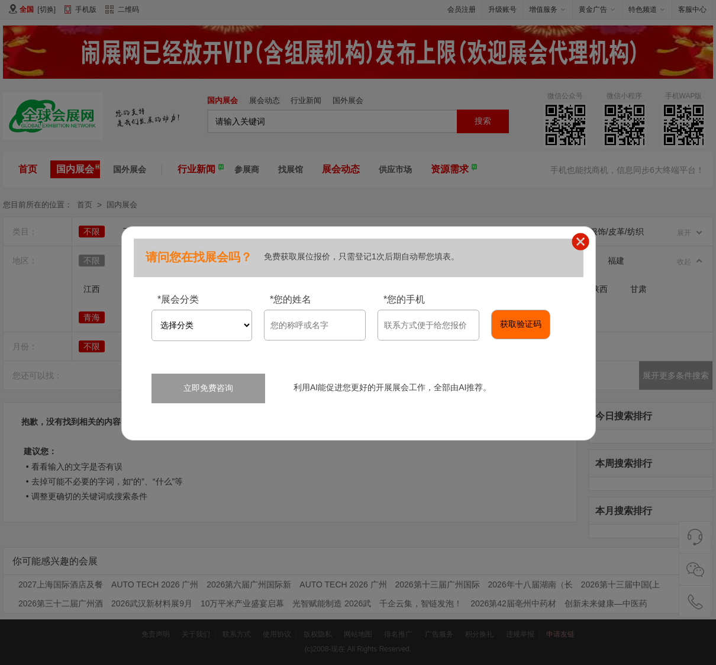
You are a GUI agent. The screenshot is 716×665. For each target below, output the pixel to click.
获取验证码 (520, 324)
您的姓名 (290, 299)
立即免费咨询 (208, 388)
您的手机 (404, 299)
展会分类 (178, 299)
